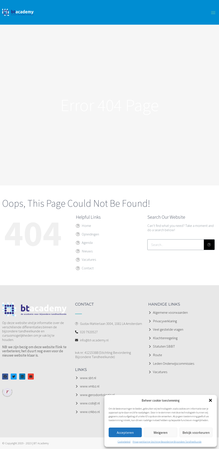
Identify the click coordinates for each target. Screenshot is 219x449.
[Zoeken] (209, 245)
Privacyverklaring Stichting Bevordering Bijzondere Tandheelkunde (167, 441)
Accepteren (125, 432)
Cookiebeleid (124, 441)
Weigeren (160, 432)
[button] (210, 400)
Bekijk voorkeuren (196, 432)
